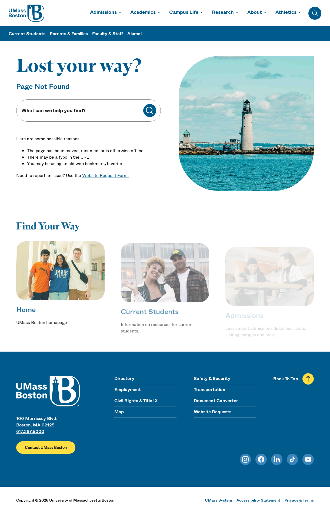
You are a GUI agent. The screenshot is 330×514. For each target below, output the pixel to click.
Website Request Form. (105, 175)
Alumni (134, 34)
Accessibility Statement (258, 500)
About (254, 12)
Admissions (103, 12)
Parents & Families (69, 34)
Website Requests (212, 412)
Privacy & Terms (299, 500)
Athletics (285, 12)
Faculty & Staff (107, 34)
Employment (127, 389)
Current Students (27, 34)
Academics (143, 12)
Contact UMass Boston (46, 447)
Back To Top (285, 379)
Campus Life (183, 12)
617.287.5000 (30, 431)
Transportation (209, 389)
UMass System (218, 500)
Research (223, 12)
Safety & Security (212, 378)
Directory (124, 378)
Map (119, 412)
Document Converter (216, 401)
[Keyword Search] (82, 111)
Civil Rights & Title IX (136, 401)
